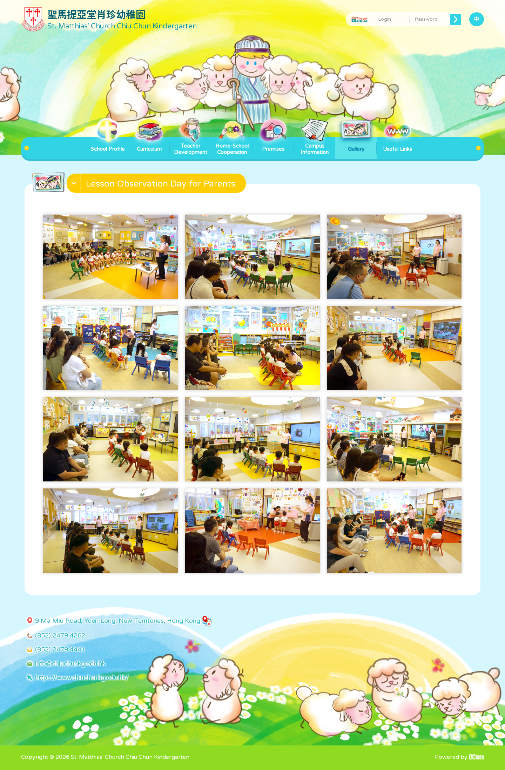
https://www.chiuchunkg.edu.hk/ (81, 677)
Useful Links (397, 144)
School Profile (108, 144)
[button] (157, 184)
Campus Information (315, 146)
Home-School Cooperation (232, 146)
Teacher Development (190, 146)
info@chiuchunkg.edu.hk (70, 663)
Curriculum (149, 144)
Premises (273, 144)
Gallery (356, 144)
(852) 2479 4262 (60, 635)
